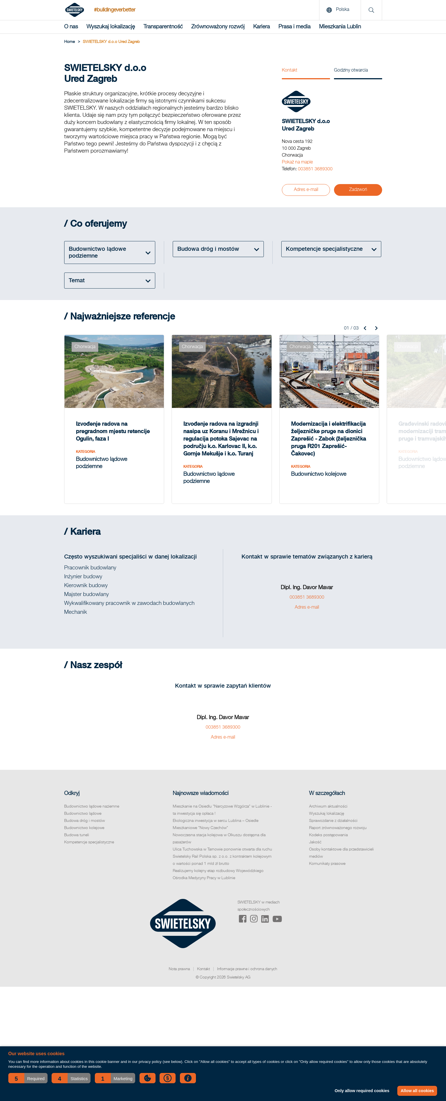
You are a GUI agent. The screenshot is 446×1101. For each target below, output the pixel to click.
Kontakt (289, 70)
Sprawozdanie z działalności (333, 821)
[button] (28, 1078)
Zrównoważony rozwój (218, 26)
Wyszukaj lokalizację (111, 26)
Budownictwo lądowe (82, 814)
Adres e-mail (306, 190)
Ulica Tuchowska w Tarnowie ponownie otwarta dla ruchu (222, 849)
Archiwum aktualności (328, 806)
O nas (71, 26)
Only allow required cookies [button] (362, 1090)
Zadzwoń (358, 190)
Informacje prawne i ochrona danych (247, 969)
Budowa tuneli (76, 835)
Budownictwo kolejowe (84, 828)
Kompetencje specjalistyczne (89, 842)
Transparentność (163, 26)
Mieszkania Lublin (340, 26)
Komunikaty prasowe (327, 864)
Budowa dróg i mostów (84, 821)
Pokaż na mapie (297, 162)
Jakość (315, 842)
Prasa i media (294, 26)
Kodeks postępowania (328, 835)
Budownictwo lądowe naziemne (91, 806)
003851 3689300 (315, 169)
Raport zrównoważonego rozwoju (338, 828)
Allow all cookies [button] (417, 1090)
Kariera (261, 26)
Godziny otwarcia (351, 70)
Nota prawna (179, 969)
